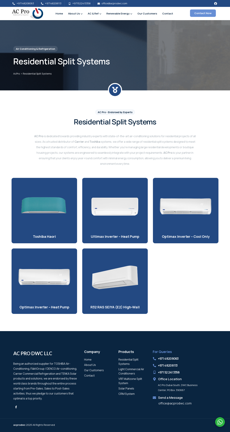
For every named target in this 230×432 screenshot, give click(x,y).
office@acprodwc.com (175, 403)
